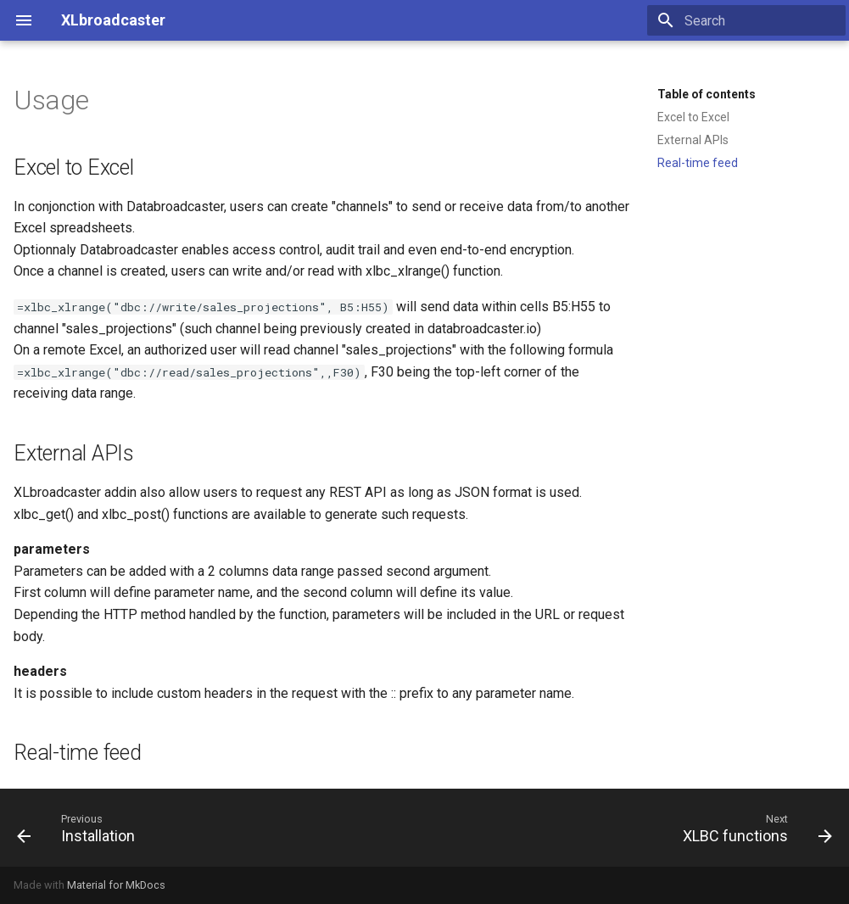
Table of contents (706, 94)
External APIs (693, 140)
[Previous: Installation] (80, 827)
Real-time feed (697, 163)
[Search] (746, 20)
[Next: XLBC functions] (753, 827)
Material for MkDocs (116, 885)
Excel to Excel (693, 117)
